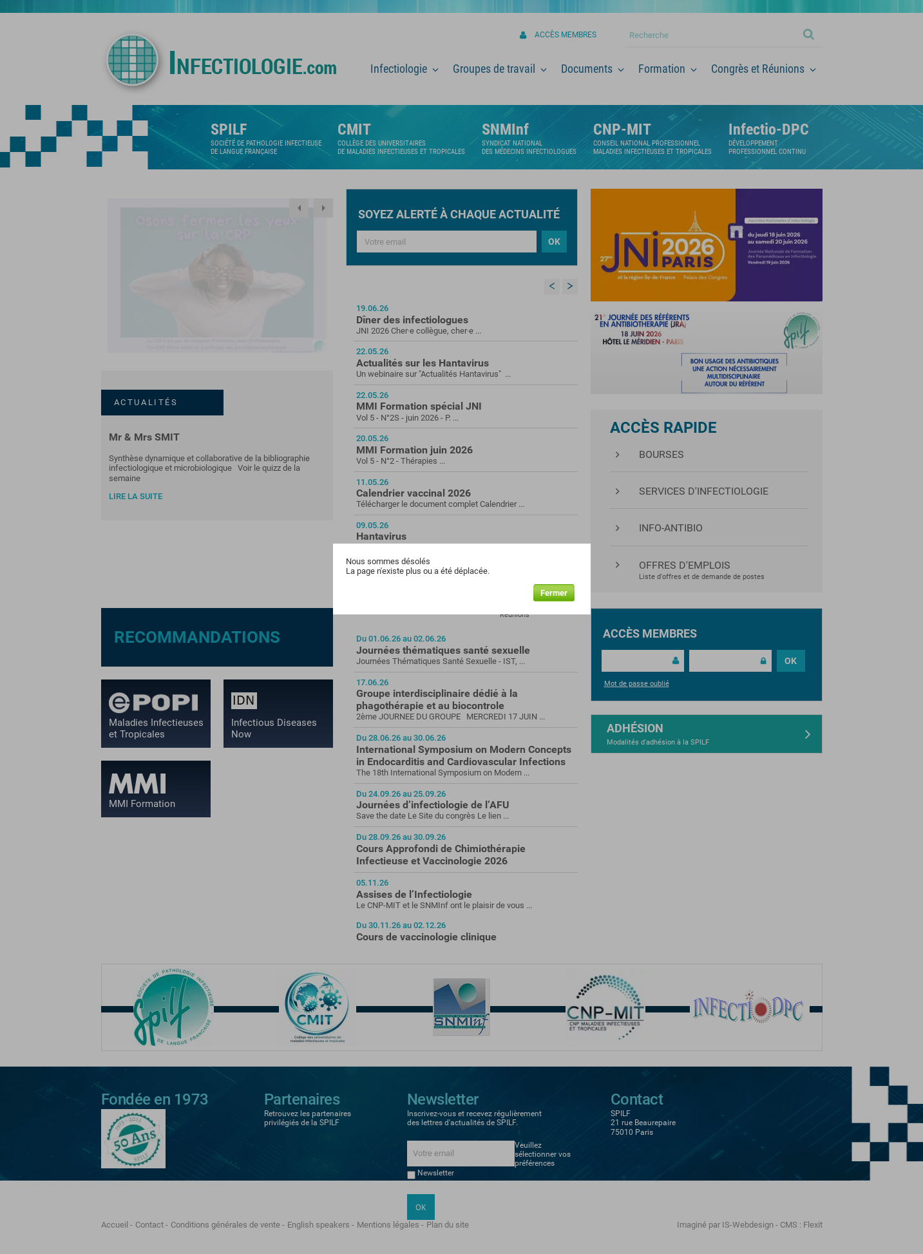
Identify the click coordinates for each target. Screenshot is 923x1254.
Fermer (553, 593)
